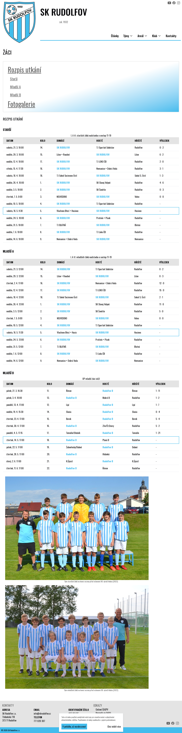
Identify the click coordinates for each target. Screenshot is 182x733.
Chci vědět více (114, 726)
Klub (156, 36)
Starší (13, 78)
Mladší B (15, 94)
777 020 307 (39, 721)
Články (115, 36)
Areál (143, 36)
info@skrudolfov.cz (42, 713)
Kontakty (171, 36)
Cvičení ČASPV (102, 709)
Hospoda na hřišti (103, 713)
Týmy (128, 36)
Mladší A (15, 86)
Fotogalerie (21, 103)
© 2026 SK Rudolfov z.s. (10, 730)
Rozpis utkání (24, 69)
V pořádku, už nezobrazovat (74, 726)
